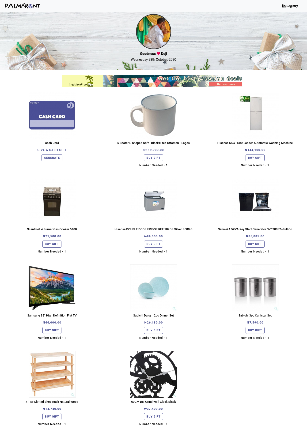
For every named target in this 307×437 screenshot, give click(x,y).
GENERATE (52, 157)
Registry (290, 6)
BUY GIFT (154, 157)
